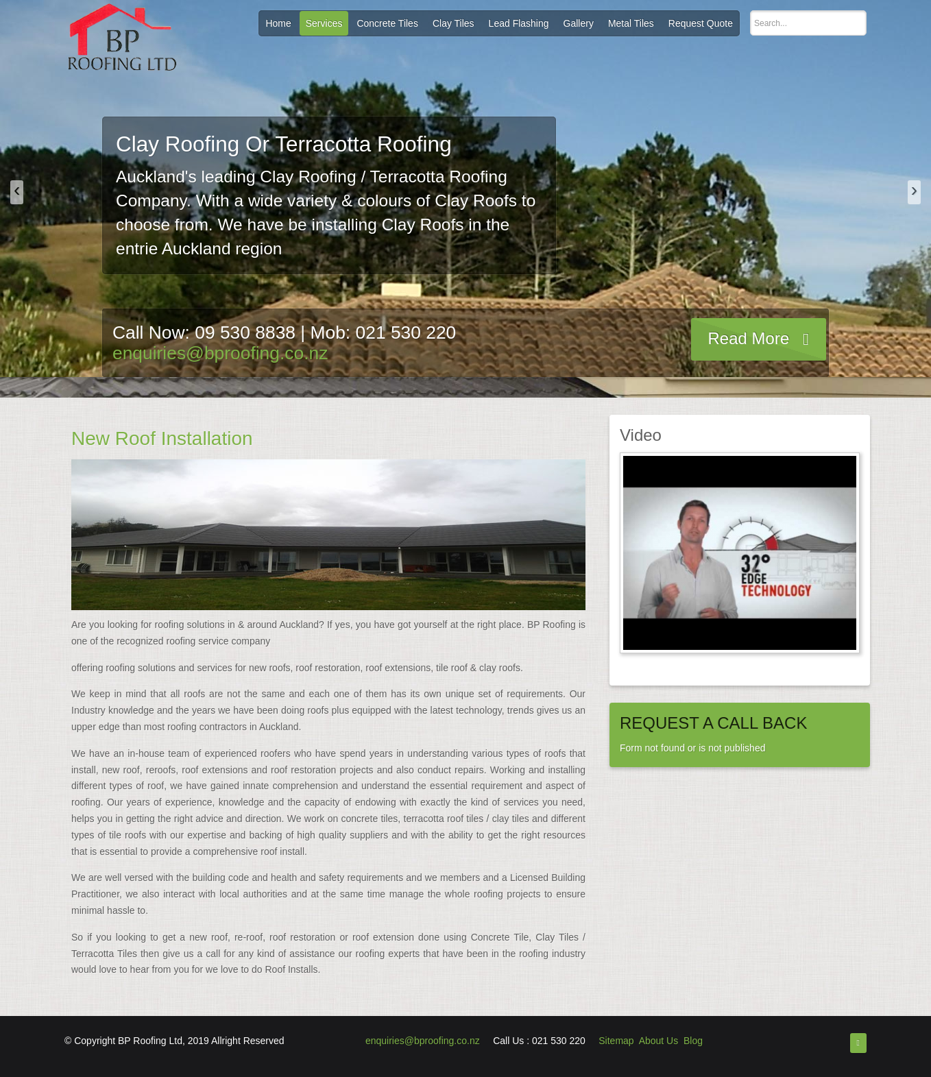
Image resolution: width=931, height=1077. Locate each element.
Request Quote (700, 23)
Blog (693, 1040)
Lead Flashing (519, 23)
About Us (659, 1040)
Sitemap (615, 1040)
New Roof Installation (162, 438)
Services (324, 23)
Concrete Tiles (387, 23)
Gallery (579, 23)
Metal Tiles (631, 23)
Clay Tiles (453, 23)
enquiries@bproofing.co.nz (220, 353)
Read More (749, 338)
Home (278, 23)
